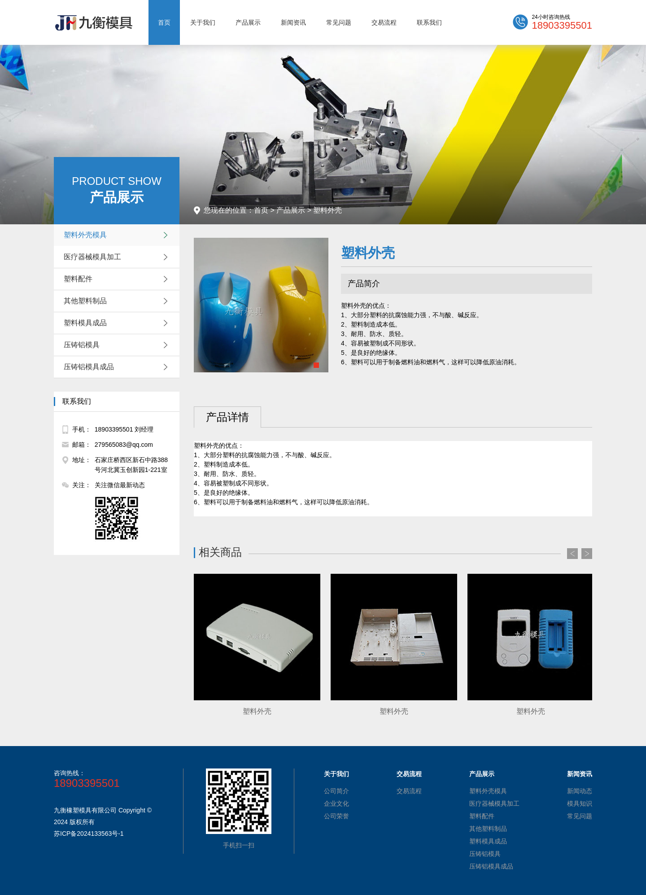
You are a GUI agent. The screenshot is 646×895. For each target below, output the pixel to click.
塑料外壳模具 (118, 235)
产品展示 (248, 22)
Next (586, 553)
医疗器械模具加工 (118, 257)
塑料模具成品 (118, 323)
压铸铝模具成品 (118, 367)
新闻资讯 (293, 22)
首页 (164, 22)
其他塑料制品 (118, 301)
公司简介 (336, 791)
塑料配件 (118, 279)
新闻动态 (579, 791)
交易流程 (384, 22)
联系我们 (429, 22)
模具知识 (579, 803)
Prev (572, 553)
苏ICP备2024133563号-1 (89, 833)
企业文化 (336, 803)
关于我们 (202, 22)
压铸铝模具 (118, 345)
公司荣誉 (336, 816)
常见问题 (338, 22)
